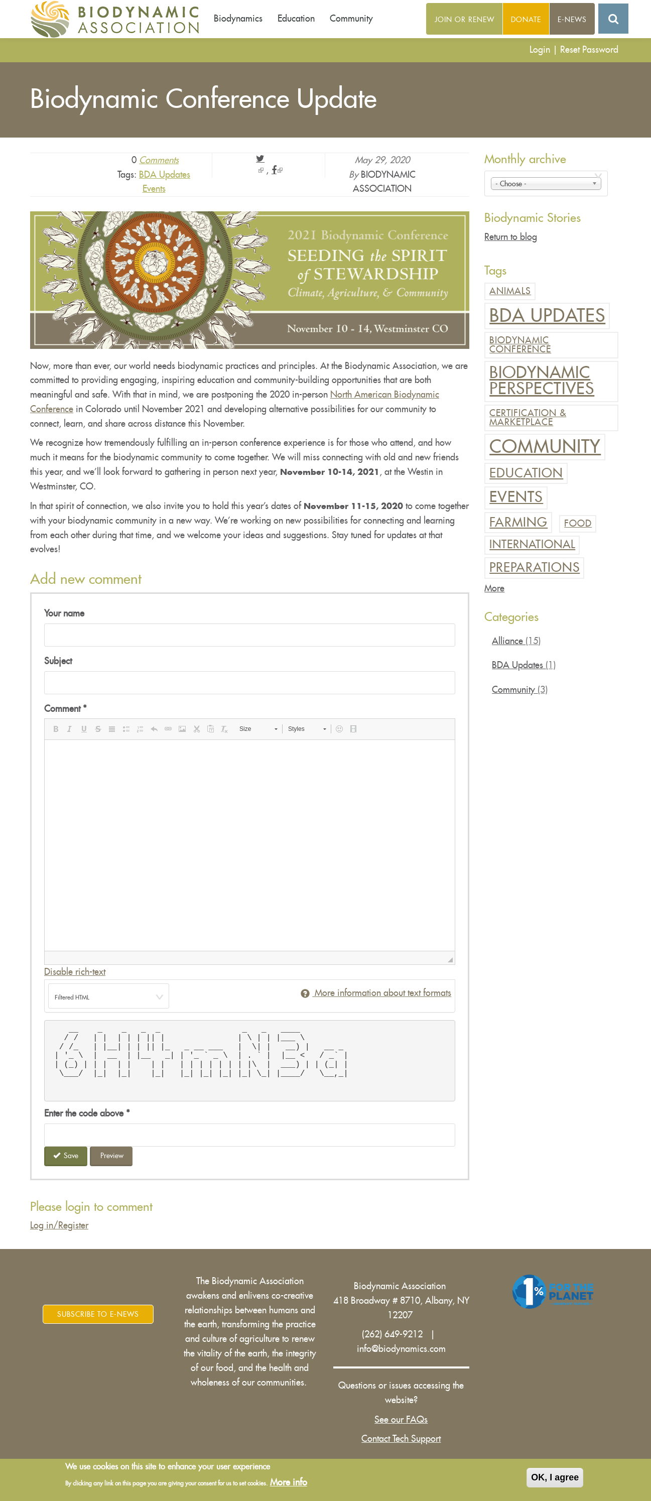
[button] (56, 728)
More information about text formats (376, 992)
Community (351, 18)
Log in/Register (59, 1225)
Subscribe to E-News (98, 1314)
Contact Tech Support (401, 1438)
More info (288, 1482)
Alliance (516, 641)
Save (66, 1155)
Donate (526, 19)
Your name (64, 613)
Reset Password (589, 49)
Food (578, 523)
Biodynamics (238, 18)
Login (540, 49)
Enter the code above (87, 1113)
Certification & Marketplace (527, 418)
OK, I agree (555, 1477)
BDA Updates (164, 174)
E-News (572, 19)
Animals (510, 291)
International (532, 544)
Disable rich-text (74, 971)
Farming (518, 522)
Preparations (534, 567)
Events (154, 188)
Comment (65, 708)
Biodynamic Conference (520, 345)
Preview (111, 1155)
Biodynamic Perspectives (541, 380)
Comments (159, 160)
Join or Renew (464, 19)
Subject (58, 661)
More (494, 588)
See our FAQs (401, 1419)
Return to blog (510, 236)
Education (296, 18)
